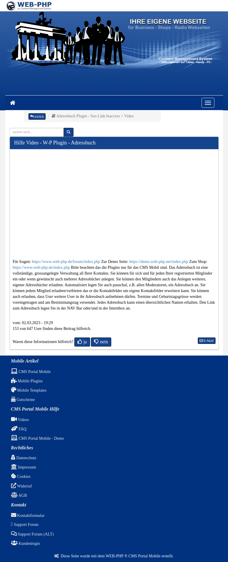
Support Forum (25, 524)
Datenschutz (24, 458)
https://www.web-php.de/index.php (41, 267)
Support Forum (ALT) (32, 534)
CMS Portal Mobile (31, 372)
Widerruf (21, 486)
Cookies (20, 476)
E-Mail (207, 341)
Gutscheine (23, 399)
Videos (20, 420)
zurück (37, 116)
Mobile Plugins (27, 381)
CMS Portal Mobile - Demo (37, 438)
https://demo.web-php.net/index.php (158, 261)
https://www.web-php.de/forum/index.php (66, 261)
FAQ (18, 429)
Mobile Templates (29, 390)
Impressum (23, 467)
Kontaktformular (28, 515)
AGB (19, 495)
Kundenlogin (25, 543)
